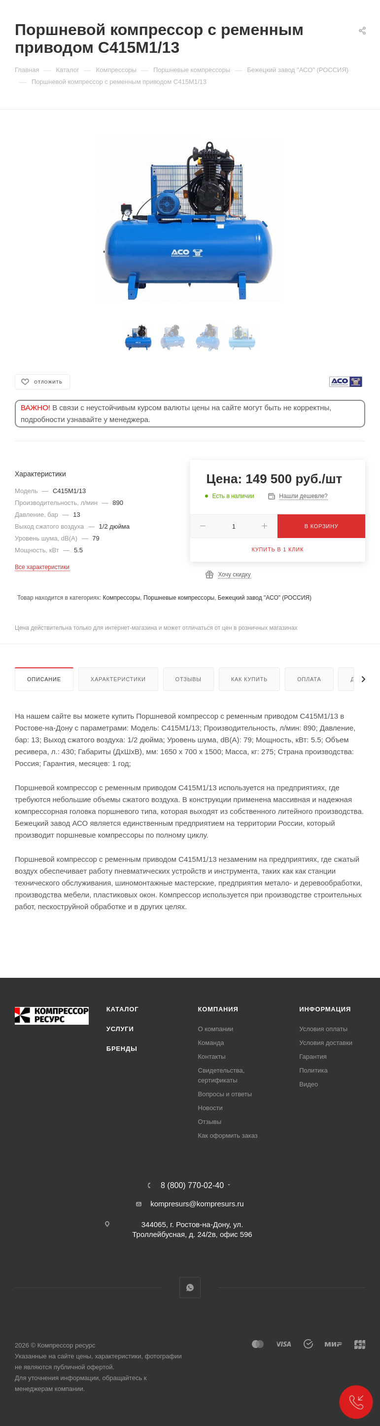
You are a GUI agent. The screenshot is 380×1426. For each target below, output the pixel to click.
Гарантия (312, 1056)
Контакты (212, 1056)
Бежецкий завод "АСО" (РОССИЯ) (264, 597)
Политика (313, 1070)
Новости (210, 1108)
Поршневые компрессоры (178, 597)
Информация (325, 1009)
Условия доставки (325, 1042)
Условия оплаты (323, 1029)
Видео (308, 1084)
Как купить (249, 679)
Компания (218, 1009)
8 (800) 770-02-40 (192, 1186)
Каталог (122, 1009)
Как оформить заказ (228, 1135)
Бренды (122, 1048)
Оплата (309, 679)
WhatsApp (190, 1287)
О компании (216, 1029)
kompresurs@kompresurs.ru (196, 1203)
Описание (44, 679)
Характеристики (118, 679)
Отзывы (188, 679)
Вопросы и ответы (225, 1094)
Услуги (120, 1029)
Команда (211, 1042)
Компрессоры (121, 597)
